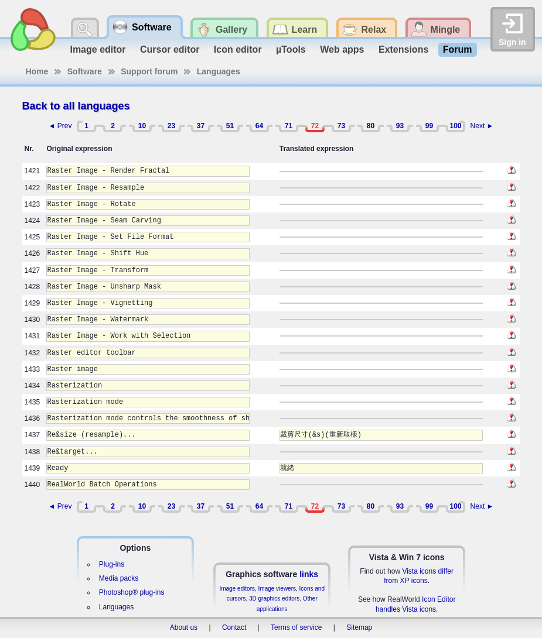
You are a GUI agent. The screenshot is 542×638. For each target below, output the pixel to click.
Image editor (97, 49)
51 (230, 126)
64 (259, 126)
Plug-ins (111, 564)
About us (183, 627)
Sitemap (359, 627)
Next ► (482, 126)
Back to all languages (76, 106)
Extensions (403, 49)
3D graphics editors (274, 598)
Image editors (237, 588)
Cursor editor (169, 49)
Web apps (342, 49)
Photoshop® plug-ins (132, 592)
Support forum (149, 71)
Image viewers (277, 588)
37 (200, 126)
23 (171, 126)
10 (142, 126)
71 (288, 126)
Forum (457, 49)
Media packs (118, 578)
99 (429, 126)
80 (370, 126)
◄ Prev (60, 126)
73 (341, 126)
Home (37, 71)
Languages (218, 71)
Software (84, 71)
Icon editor (238, 49)
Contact (234, 627)
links (308, 574)
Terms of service (296, 627)
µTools (291, 49)
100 (455, 126)
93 (400, 126)
